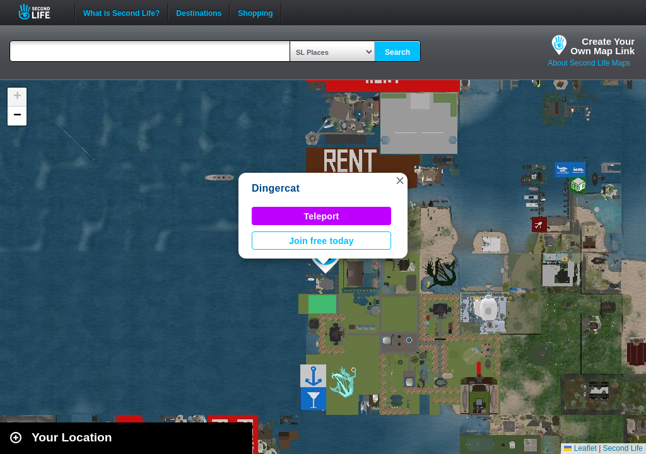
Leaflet (580, 448)
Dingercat (276, 188)
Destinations (198, 12)
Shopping (255, 12)
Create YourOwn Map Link (602, 46)
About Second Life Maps (589, 63)
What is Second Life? (121, 12)
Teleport (321, 216)
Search (397, 52)
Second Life (41, 11)
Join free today (321, 241)
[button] (400, 180)
